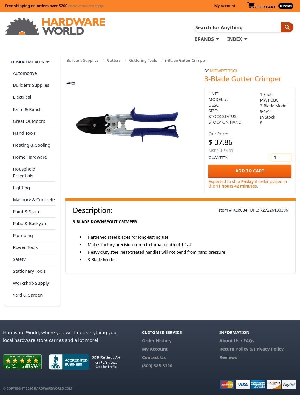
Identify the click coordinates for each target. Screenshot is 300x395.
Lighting (21, 186)
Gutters (114, 60)
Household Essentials (24, 170)
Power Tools (25, 245)
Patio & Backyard (30, 221)
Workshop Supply (31, 280)
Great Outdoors (29, 120)
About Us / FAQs (236, 337)
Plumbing (23, 233)
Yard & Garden (28, 292)
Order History (157, 337)
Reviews (228, 354)
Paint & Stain (26, 209)
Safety (19, 256)
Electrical (22, 97)
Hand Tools (24, 132)
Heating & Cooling (31, 144)
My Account (224, 5)
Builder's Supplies (82, 60)
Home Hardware (30, 156)
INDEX (234, 39)
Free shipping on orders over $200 (54, 5)
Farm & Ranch (27, 108)
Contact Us (154, 354)
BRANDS (204, 39)
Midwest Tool (224, 70)
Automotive (25, 73)
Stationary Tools (29, 268)
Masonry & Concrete (34, 198)
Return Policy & (236, 345)
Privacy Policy (269, 345)
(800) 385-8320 (157, 362)
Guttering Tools (143, 60)
